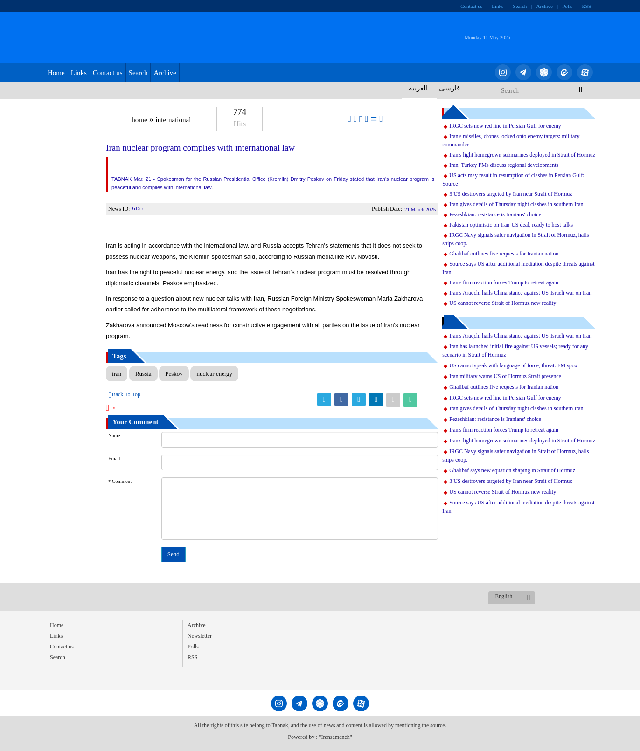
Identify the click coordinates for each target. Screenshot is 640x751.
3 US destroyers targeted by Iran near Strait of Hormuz (510, 194)
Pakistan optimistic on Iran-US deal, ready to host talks (511, 224)
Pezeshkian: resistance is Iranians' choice (495, 214)
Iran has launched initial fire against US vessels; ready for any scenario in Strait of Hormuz (515, 350)
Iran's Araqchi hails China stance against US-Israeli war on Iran (520, 292)
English (504, 596)
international (173, 120)
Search (520, 6)
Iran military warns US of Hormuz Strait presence (505, 376)
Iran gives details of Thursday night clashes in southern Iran (516, 204)
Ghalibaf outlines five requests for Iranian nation (503, 253)
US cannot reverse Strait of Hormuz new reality (502, 303)
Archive (544, 6)
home (139, 120)
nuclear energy (214, 373)
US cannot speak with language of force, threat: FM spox (513, 365)
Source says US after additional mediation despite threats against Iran (518, 268)
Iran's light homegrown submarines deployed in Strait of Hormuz (522, 155)
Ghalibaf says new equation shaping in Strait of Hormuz (512, 470)
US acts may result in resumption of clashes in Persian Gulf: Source (513, 179)
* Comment (120, 481)
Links (497, 6)
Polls (567, 6)
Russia (143, 373)
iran (116, 373)
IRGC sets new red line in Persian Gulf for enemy (505, 126)
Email (114, 458)
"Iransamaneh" (335, 737)
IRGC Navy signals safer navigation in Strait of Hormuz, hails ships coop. (515, 239)
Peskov (174, 373)
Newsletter (200, 636)
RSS (586, 6)
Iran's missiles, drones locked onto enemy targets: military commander (510, 140)
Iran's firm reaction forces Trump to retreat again (503, 282)
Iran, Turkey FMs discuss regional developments (503, 165)
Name (114, 435)
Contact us (471, 6)
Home (56, 72)
